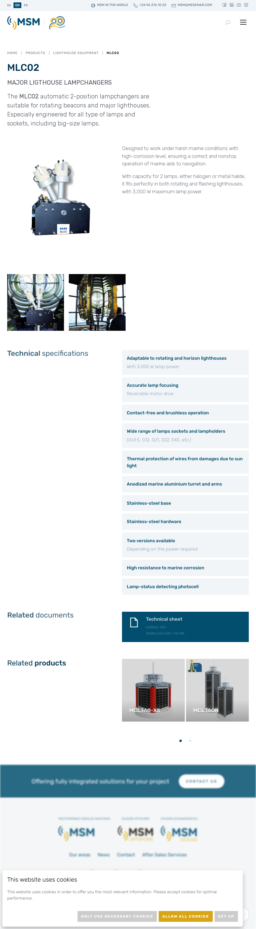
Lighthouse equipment (76, 53)
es (9, 5)
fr (26, 5)
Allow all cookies (185, 916)
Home (12, 53)
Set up (226, 916)
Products (35, 53)
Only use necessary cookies (117, 916)
